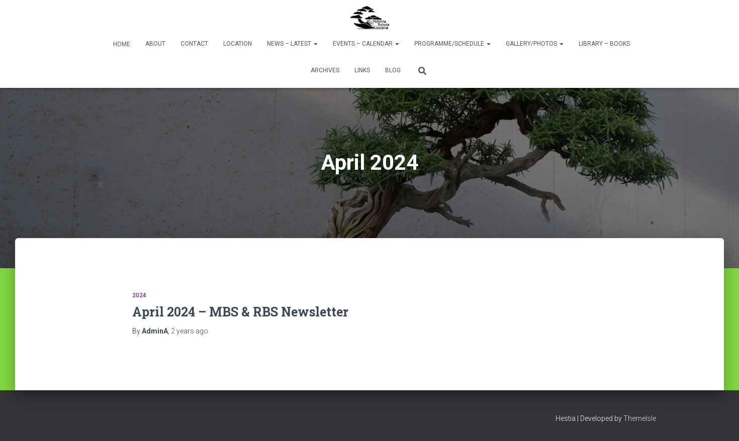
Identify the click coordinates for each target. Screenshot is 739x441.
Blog (393, 70)
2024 (139, 295)
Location (237, 43)
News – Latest (292, 43)
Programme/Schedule (452, 43)
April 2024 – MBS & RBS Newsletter (240, 311)
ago (189, 331)
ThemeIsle (639, 418)
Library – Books (604, 43)
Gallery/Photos (535, 43)
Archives (325, 70)
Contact (194, 43)
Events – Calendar (366, 43)
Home (121, 44)
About (155, 43)
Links (362, 70)
